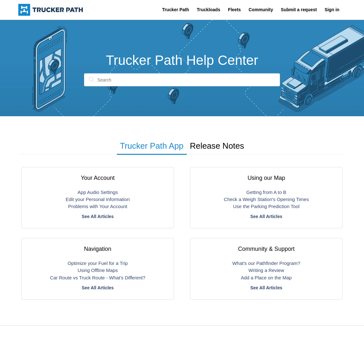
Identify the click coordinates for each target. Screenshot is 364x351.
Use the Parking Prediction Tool (266, 206)
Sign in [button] (332, 9)
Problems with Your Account (97, 206)
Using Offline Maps (98, 270)
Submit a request (299, 9)
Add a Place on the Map (266, 277)
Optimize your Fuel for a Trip (98, 263)
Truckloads (208, 9)
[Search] (182, 80)
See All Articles (98, 216)
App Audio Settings (98, 192)
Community (260, 9)
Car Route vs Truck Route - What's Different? (97, 277)
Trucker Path (175, 9)
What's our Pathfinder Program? (266, 263)
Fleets (234, 9)
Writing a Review (266, 270)
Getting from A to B (266, 192)
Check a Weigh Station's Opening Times (266, 199)
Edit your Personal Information (98, 199)
